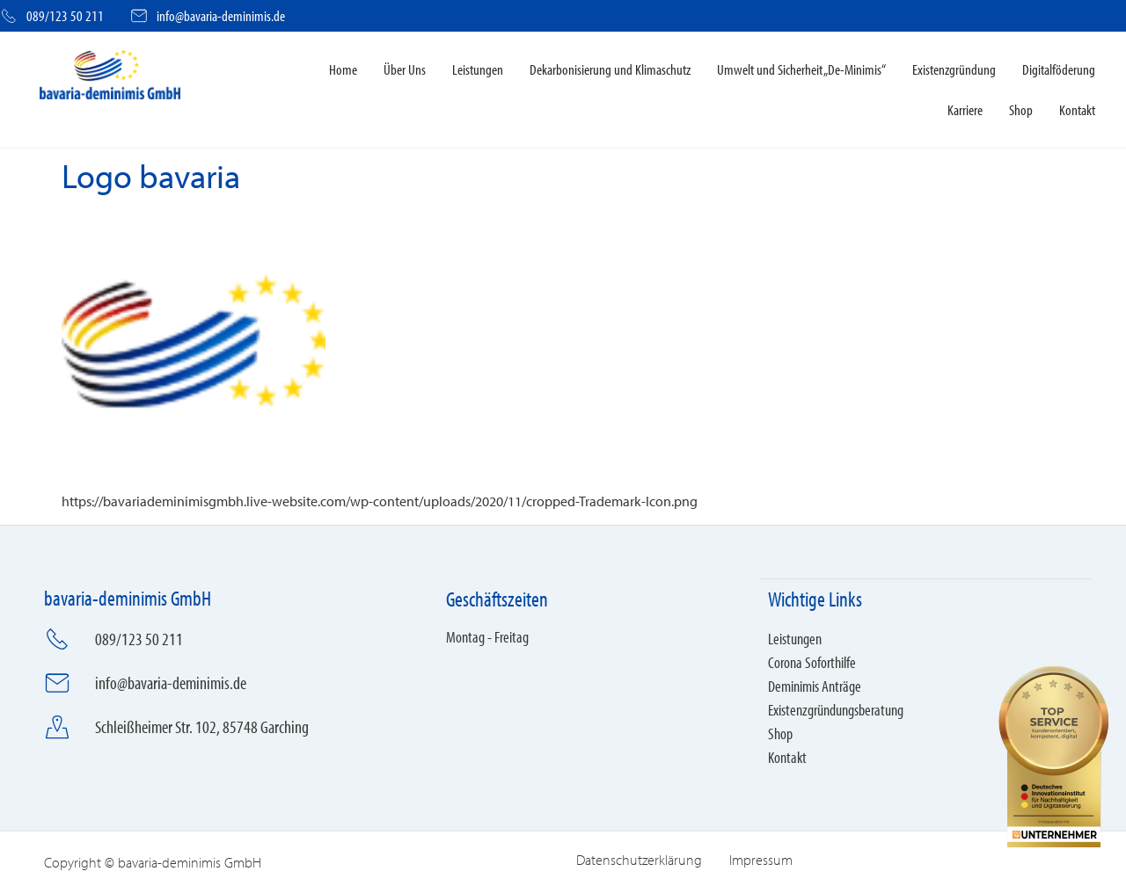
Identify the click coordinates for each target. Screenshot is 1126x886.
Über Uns (405, 69)
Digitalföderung (1058, 69)
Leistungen (477, 69)
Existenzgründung (954, 69)
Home (343, 69)
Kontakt (1077, 109)
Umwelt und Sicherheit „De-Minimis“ (801, 69)
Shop (1021, 109)
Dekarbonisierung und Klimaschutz (610, 69)
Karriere (965, 109)
